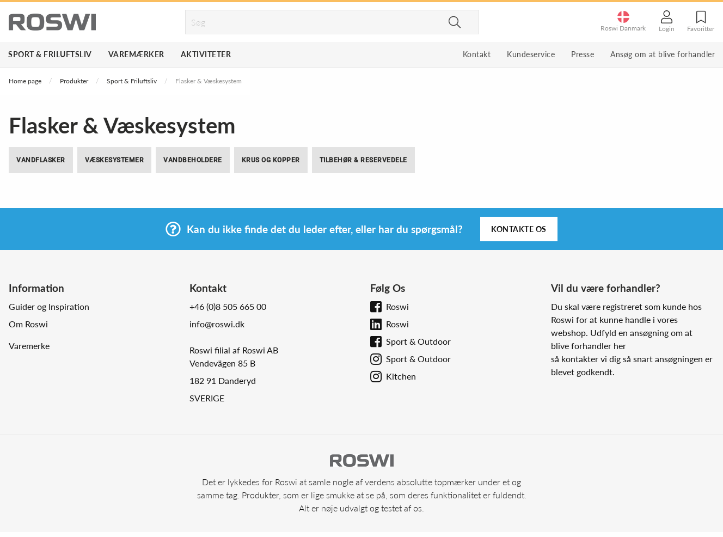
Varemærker (136, 54)
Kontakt (477, 54)
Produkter (74, 81)
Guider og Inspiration (49, 306)
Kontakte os (519, 229)
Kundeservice (531, 54)
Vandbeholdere (192, 160)
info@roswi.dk (216, 324)
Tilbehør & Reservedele (363, 160)
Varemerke (29, 345)
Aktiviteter (206, 54)
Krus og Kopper (271, 160)
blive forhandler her (588, 345)
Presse (582, 54)
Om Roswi (28, 324)
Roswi (397, 306)
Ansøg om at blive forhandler (662, 54)
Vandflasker (40, 160)
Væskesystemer (114, 160)
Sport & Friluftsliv (50, 54)
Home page (25, 81)
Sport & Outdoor (418, 341)
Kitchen (401, 376)
